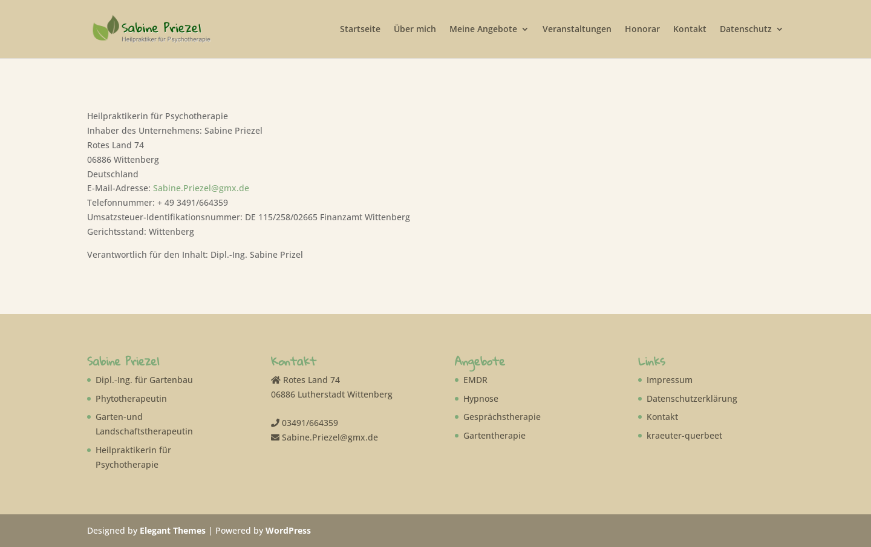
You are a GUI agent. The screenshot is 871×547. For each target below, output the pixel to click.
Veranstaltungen (577, 29)
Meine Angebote (483, 29)
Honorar (642, 29)
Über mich (415, 29)
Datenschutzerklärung (692, 398)
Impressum (670, 379)
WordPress (288, 530)
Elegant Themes (173, 530)
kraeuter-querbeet (684, 435)
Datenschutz (746, 29)
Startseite (360, 29)
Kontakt (689, 29)
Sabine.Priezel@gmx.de (201, 188)
